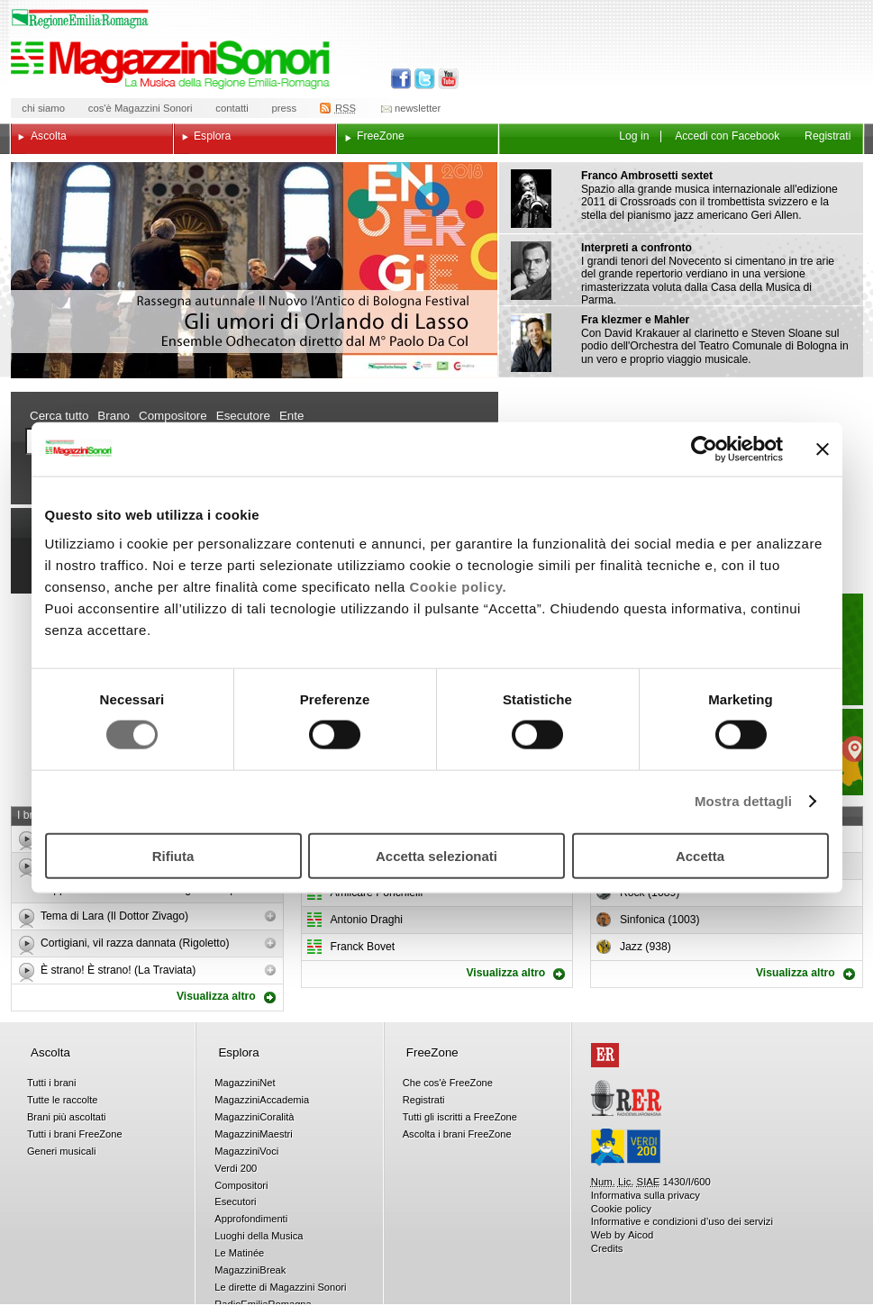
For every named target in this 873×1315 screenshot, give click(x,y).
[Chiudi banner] (822, 449)
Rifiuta (173, 855)
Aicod (640, 1234)
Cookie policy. (458, 586)
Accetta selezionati (436, 855)
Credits (607, 1248)
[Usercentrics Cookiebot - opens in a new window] (704, 449)
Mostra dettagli (743, 801)
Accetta (700, 855)
